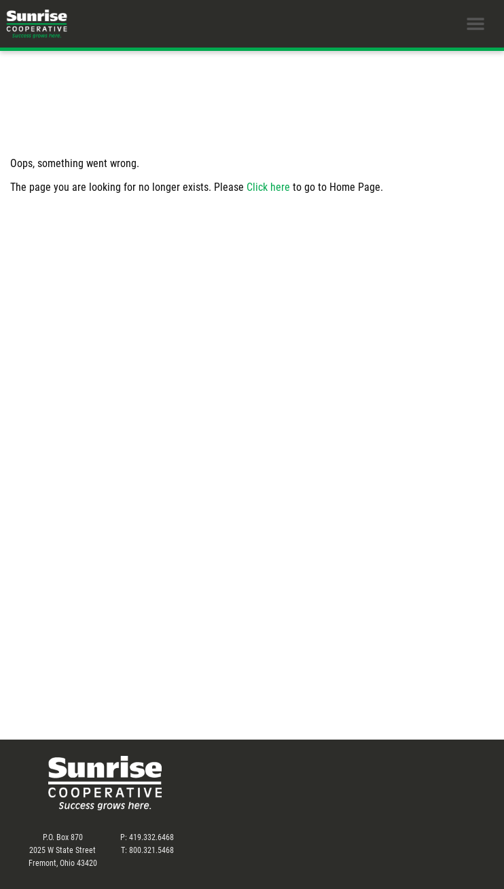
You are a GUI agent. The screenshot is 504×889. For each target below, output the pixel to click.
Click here (268, 186)
